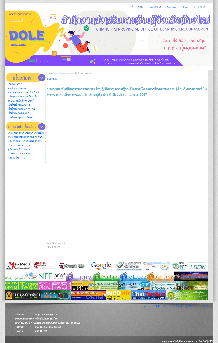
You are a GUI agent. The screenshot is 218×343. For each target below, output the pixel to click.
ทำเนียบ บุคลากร (17, 88)
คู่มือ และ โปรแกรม (19, 149)
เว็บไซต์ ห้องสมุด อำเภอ (21, 109)
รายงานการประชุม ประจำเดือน (26, 132)
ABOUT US (155, 6)
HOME (140, 6)
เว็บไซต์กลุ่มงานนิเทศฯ (21, 117)
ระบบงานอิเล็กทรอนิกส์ (21, 100)
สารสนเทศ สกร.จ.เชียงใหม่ (23, 92)
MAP (185, 6)
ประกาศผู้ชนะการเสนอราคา (24, 141)
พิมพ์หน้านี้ (52, 78)
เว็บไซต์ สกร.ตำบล (18, 113)
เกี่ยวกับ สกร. (15, 84)
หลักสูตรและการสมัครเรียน (23, 96)
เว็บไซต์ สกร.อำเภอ (19, 104)
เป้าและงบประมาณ (19, 145)
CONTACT (172, 6)
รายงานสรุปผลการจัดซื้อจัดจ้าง (26, 137)
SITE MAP (199, 6)
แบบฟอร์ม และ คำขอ (20, 153)
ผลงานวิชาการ (16, 157)
